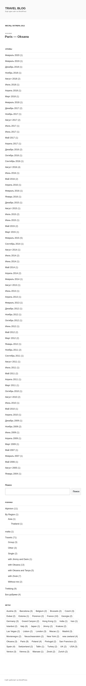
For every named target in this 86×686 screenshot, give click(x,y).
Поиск (8, 485)
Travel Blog (15, 8)
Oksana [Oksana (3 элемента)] (12, 641)
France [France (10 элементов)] (52, 616)
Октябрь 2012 (12, 320)
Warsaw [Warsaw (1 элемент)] (37, 651)
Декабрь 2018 (12, 67)
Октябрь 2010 (12, 391)
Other (11, 548)
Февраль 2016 (12, 191)
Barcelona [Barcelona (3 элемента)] (26, 611)
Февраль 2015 (12, 238)
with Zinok (13, 576)
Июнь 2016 (10, 173)
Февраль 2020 (12, 55)
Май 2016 (10, 179)
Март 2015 (10, 232)
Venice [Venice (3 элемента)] (11, 651)
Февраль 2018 (12, 102)
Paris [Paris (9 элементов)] (24, 641)
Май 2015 (10, 226)
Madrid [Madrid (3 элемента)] (67, 631)
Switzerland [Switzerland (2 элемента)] (25, 646)
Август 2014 (11, 250)
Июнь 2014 (10, 261)
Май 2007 (10, 450)
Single (11, 553)
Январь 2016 (11, 197)
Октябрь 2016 (12, 155)
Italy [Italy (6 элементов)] (24, 626)
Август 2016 (11, 167)
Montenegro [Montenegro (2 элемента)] (14, 636)
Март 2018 (10, 96)
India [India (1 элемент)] (64, 621)
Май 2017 (10, 138)
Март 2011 (10, 385)
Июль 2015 (10, 214)
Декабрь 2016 (12, 149)
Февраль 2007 (12, 456)
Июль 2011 (10, 367)
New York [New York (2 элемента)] (53, 636)
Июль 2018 (10, 84)
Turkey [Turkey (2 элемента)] (52, 646)
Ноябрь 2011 (11, 350)
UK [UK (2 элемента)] (63, 646)
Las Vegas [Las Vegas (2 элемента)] (13, 631)
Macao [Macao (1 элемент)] (54, 631)
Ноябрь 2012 (11, 314)
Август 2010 (11, 397)
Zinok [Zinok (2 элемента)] (51, 651)
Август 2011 (11, 361)
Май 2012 (10, 332)
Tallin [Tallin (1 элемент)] (40, 646)
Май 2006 (10, 462)
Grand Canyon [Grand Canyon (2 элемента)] (30, 621)
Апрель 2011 (11, 379)
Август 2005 (11, 468)
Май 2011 (10, 373)
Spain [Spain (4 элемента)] (11, 646)
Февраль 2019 (12, 61)
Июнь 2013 (10, 291)
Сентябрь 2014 (12, 244)
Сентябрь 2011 (12, 356)
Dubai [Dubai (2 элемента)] (11, 616)
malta (7, 531)
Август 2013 (11, 285)
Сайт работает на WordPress (16, 680)
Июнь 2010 (10, 403)
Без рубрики (11, 594)
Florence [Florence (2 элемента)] (38, 616)
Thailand (15, 524)
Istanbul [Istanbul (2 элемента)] (12, 626)
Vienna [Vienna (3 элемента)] (24, 651)
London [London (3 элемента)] (41, 631)
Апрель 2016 (11, 185)
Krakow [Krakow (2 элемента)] (61, 626)
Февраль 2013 (12, 303)
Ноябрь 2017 (11, 114)
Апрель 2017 (11, 143)
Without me (13, 582)
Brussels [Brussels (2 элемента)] (56, 611)
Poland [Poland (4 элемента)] (37, 641)
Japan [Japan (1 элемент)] (35, 626)
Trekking (9, 588)
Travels (8, 537)
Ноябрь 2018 (11, 73)
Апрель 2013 (11, 297)
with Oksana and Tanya (19, 570)
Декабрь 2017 (12, 108)
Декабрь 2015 (12, 202)
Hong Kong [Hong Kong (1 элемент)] (49, 621)
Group (11, 542)
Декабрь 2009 (12, 420)
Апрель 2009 (11, 438)
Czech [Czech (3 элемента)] (69, 611)
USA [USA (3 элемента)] (73, 646)
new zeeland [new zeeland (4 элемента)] (70, 636)
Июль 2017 (10, 126)
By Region (10, 514)
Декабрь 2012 (12, 308)
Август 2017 (11, 120)
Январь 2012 (11, 344)
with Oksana (14, 565)
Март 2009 (10, 444)
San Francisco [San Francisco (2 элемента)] (67, 641)
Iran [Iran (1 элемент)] (74, 621)
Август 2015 (11, 208)
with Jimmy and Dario (18, 559)
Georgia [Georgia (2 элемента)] (66, 616)
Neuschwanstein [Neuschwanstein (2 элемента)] (34, 636)
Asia (10, 519)
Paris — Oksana (17, 36)
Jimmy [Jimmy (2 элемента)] (48, 626)
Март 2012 (10, 338)
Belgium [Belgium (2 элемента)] (41, 611)
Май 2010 (10, 409)
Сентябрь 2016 (12, 161)
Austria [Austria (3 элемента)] (12, 611)
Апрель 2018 (11, 90)
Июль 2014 (10, 255)
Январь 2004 (11, 474)
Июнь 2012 (10, 326)
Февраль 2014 (12, 279)
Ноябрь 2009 (11, 426)
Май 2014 (10, 267)
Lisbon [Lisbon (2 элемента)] (28, 631)
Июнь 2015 (10, 220)
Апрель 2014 (11, 273)
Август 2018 (11, 79)
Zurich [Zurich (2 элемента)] (63, 651)
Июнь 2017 (10, 132)
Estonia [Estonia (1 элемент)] (24, 616)
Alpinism (9, 508)
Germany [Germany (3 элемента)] (13, 621)
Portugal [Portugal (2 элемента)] (50, 641)
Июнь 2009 (10, 432)
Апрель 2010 (11, 415)
